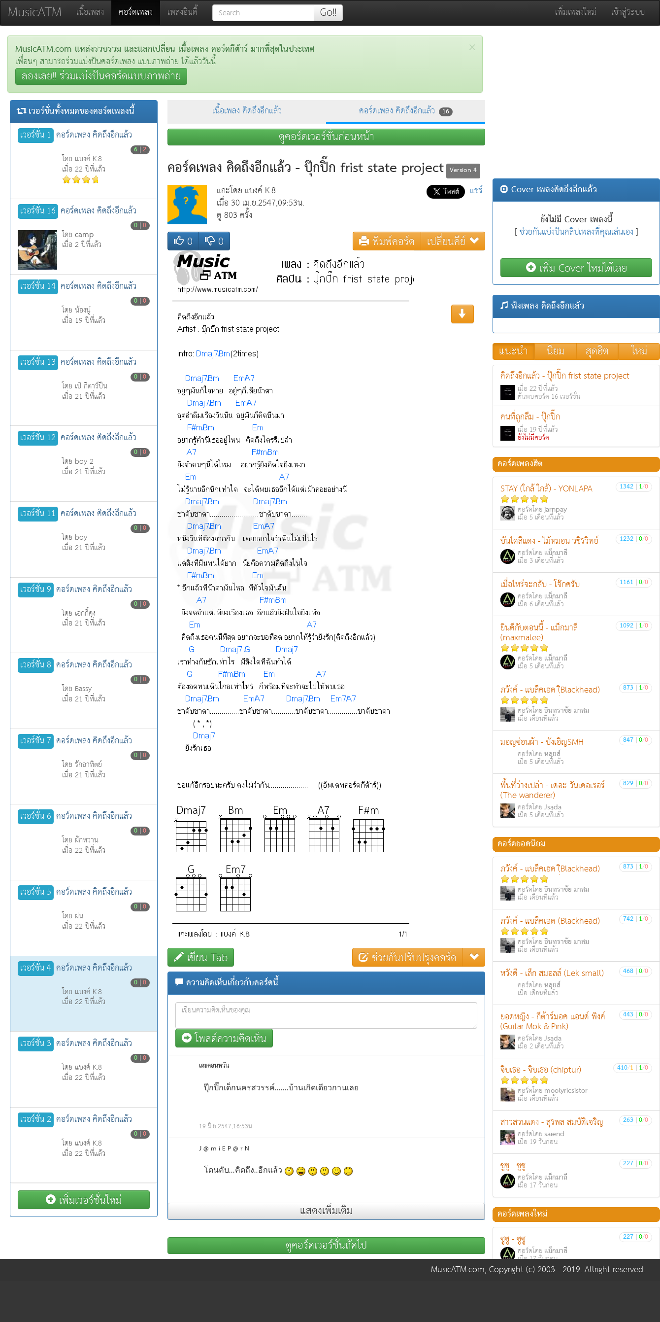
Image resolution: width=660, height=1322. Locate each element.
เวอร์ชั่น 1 (35, 135)
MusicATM (35, 12)
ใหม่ (639, 351)
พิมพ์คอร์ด (387, 241)
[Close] (472, 47)
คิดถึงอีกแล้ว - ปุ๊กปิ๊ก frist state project (576, 386)
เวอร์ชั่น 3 (35, 1044)
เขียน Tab (201, 957)
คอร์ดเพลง (139, 12)
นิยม (555, 351)
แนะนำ (513, 351)
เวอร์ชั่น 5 (35, 892)
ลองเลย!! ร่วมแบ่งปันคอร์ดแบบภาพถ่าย (101, 76)
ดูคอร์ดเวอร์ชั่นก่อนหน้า (326, 137)
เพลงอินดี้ (182, 12)
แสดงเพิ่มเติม (326, 1211)
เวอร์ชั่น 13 (38, 362)
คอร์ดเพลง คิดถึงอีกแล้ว (406, 111)
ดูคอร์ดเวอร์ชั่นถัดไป (326, 1245)
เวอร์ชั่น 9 (35, 590)
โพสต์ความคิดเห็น (224, 1038)
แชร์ (476, 191)
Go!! (328, 12)
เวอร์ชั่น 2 (35, 1120)
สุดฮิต (597, 351)
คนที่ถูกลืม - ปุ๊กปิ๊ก (576, 427)
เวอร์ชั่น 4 (35, 968)
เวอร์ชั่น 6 (35, 816)
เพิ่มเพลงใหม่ (575, 12)
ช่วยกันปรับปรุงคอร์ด (408, 957)
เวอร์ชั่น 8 (35, 665)
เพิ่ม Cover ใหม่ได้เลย (576, 268)
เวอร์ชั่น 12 (38, 438)
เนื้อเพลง (90, 12)
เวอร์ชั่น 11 (38, 514)
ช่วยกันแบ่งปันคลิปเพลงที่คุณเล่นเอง (576, 232)
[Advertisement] (576, 104)
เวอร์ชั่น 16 (38, 211)
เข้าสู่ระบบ (628, 12)
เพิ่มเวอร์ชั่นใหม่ (84, 1200)
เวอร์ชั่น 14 (38, 286)
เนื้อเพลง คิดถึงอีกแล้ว (247, 111)
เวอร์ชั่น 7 (35, 741)
